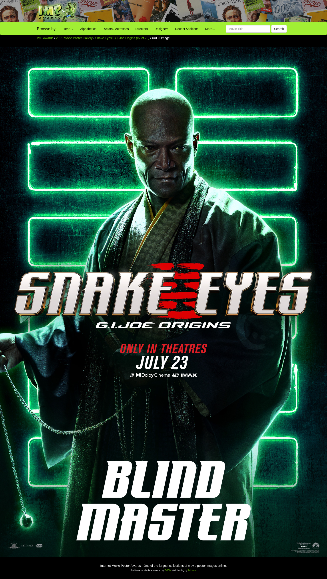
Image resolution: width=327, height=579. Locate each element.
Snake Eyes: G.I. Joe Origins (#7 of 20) (122, 38)
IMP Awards (45, 38)
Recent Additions (187, 29)
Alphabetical (88, 29)
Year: (68, 29)
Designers (161, 29)
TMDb (168, 570)
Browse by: (47, 29)
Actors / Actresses (116, 29)
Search (279, 29)
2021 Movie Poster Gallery (74, 38)
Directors (141, 29)
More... (211, 29)
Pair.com (192, 570)
